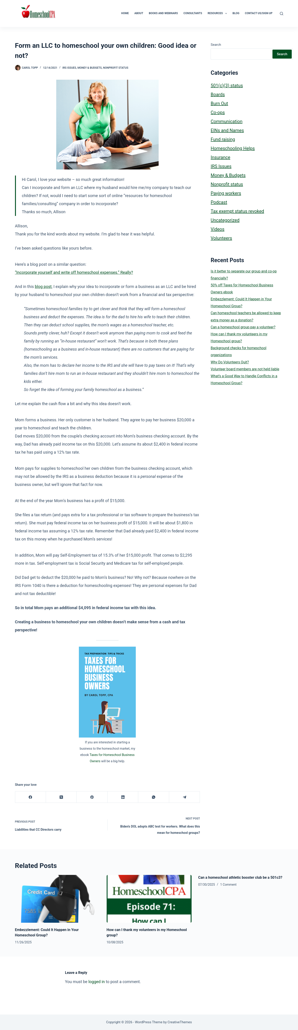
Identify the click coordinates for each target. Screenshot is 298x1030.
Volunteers (221, 238)
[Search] (281, 13)
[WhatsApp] (153, 797)
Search (216, 45)
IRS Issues (69, 67)
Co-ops (218, 112)
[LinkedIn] (123, 797)
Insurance (220, 157)
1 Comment (228, 884)
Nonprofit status (115, 67)
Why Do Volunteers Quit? (230, 362)
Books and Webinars (163, 13)
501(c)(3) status (227, 85)
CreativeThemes (180, 1022)
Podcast (219, 202)
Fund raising (223, 139)
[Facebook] (30, 797)
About (138, 13)
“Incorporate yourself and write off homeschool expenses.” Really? (74, 272)
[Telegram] (184, 797)
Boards (218, 94)
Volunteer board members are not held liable (245, 369)
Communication (226, 121)
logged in (96, 981)
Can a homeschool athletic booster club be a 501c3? (240, 877)
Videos (217, 229)
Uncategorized (225, 220)
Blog (236, 13)
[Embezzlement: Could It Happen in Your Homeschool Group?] (57, 899)
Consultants (193, 13)
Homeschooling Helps (233, 148)
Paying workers (226, 193)
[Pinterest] (92, 797)
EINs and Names (227, 130)
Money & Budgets (90, 67)
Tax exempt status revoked (237, 211)
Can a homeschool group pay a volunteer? (243, 327)
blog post (43, 286)
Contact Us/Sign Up (258, 13)
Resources (218, 13)
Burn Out (219, 103)
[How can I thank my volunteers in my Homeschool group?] (149, 899)
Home (125, 13)
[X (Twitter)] (61, 797)
